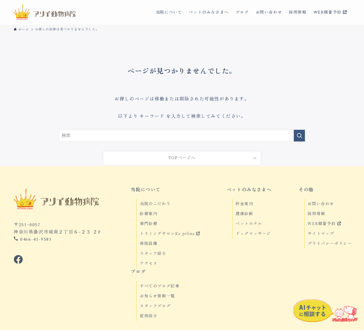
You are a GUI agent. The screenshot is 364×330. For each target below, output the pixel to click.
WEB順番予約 (324, 224)
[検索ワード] (182, 136)
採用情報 (316, 214)
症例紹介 (148, 316)
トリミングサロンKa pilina (170, 234)
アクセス (148, 263)
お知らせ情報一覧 (157, 296)
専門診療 (148, 224)
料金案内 (244, 204)
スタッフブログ (155, 306)
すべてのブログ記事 (159, 286)
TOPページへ (182, 158)
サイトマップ (321, 234)
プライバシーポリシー (330, 244)
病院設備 (148, 244)
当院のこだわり (155, 204)
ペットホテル (249, 224)
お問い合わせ (321, 204)
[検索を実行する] (299, 136)
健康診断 (244, 214)
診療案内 (148, 214)
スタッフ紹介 (153, 254)
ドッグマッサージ (253, 234)
